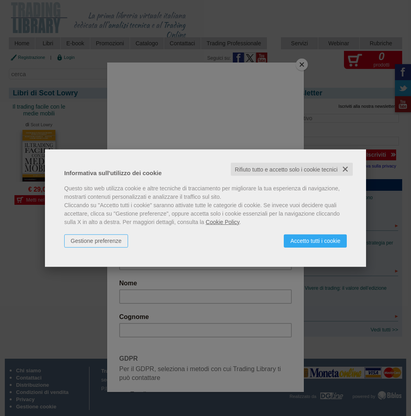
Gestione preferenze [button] (96, 240)
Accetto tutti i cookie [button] (315, 240)
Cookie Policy (223, 221)
